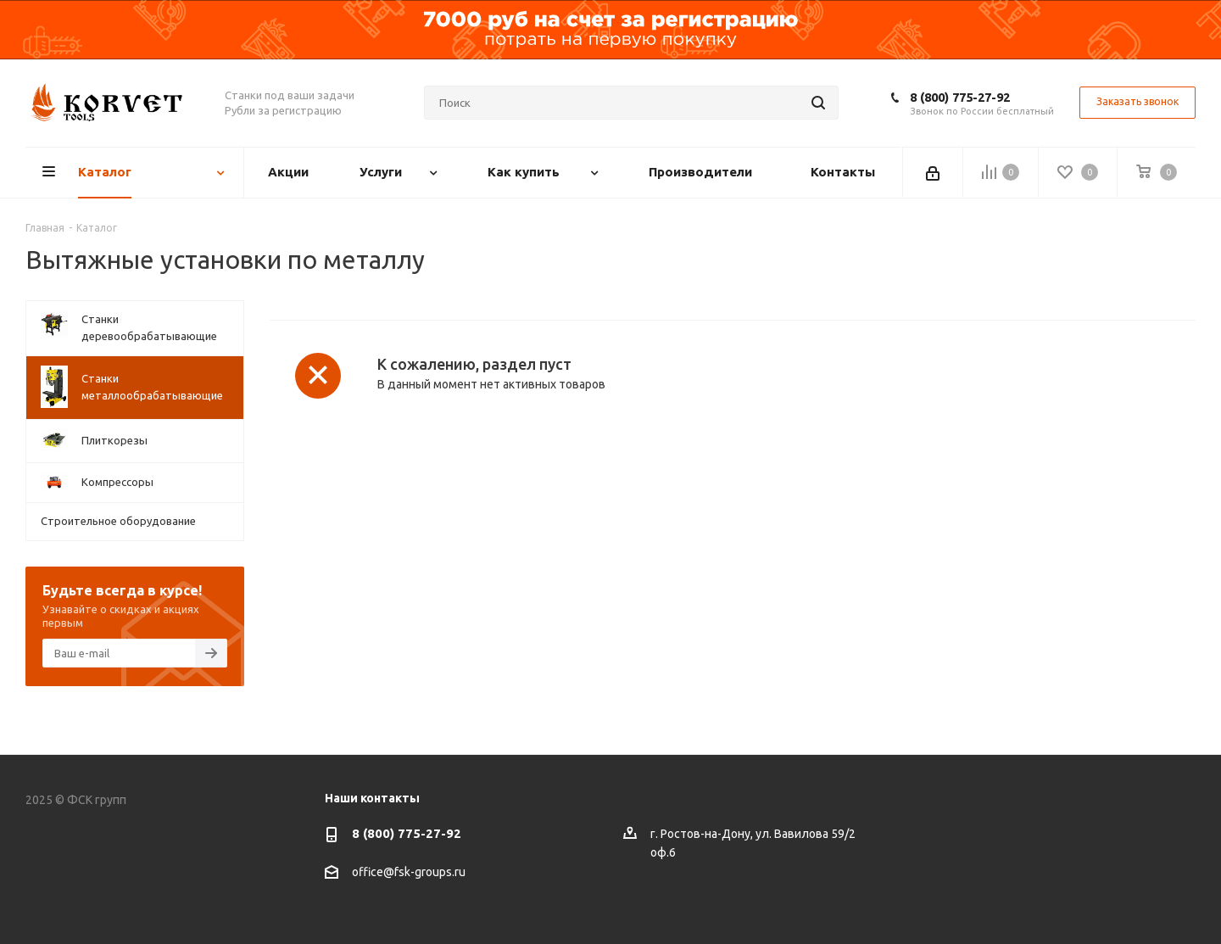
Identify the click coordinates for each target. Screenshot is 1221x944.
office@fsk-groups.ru (409, 872)
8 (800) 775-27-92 (960, 97)
